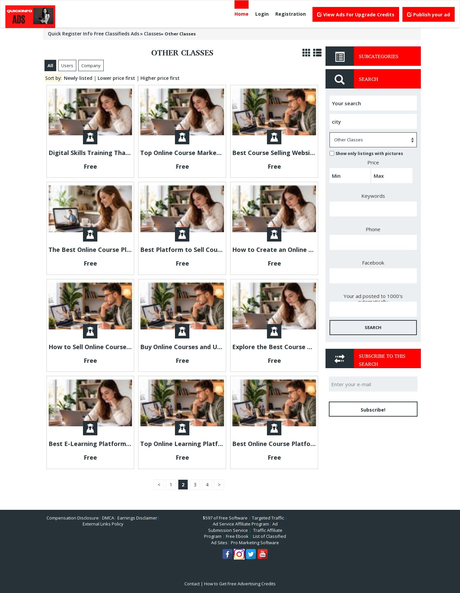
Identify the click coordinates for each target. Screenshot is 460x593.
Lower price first (116, 78)
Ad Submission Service (243, 527)
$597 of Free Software (225, 518)
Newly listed (78, 78)
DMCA (108, 518)
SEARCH (373, 327)
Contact (192, 584)
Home (242, 14)
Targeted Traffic (268, 518)
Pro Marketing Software (255, 543)
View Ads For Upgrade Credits (355, 14)
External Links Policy (103, 524)
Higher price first (160, 78)
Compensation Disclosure (73, 518)
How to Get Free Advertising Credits (240, 584)
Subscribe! (373, 410)
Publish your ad (428, 14)
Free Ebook (237, 536)
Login (262, 14)
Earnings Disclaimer (137, 518)
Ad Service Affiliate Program (241, 524)
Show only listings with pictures (366, 153)
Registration (290, 14)
